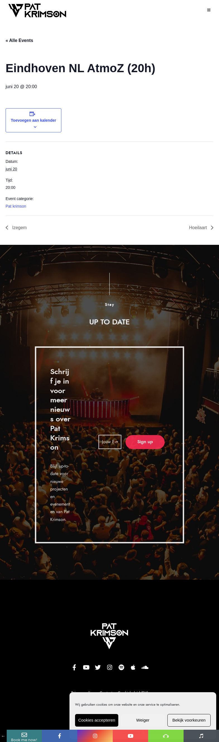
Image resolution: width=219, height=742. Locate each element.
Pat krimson (16, 206)
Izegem (19, 227)
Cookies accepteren (96, 720)
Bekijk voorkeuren (189, 720)
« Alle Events (19, 40)
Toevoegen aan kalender (33, 120)
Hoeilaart (198, 227)
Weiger (142, 720)
